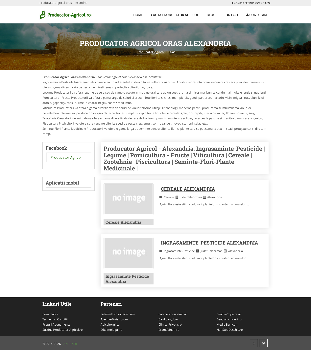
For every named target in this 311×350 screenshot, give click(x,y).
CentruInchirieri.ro (229, 319)
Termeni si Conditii (55, 319)
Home (138, 15)
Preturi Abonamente (56, 324)
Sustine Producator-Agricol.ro (62, 330)
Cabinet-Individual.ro (172, 314)
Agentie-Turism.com (114, 319)
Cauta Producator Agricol (175, 15)
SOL (75, 344)
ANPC (67, 344)
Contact (231, 15)
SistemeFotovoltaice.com (118, 314)
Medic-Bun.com (227, 324)
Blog (211, 15)
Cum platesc (50, 314)
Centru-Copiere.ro (229, 314)
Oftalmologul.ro (111, 330)
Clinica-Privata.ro (170, 324)
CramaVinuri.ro (168, 330)
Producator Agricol (151, 52)
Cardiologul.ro (168, 319)
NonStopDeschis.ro (230, 330)
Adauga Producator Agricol (251, 3)
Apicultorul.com (111, 324)
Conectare (257, 15)
